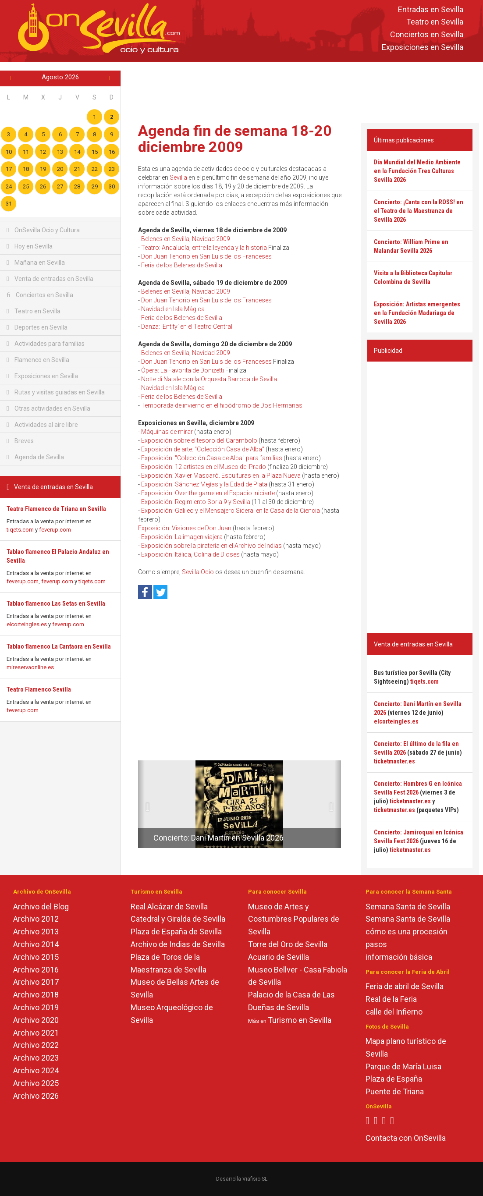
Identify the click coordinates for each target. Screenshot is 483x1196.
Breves (20, 440)
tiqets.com (20, 529)
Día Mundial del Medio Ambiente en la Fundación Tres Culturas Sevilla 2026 (417, 171)
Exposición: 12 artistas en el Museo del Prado (203, 466)
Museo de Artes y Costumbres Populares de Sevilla (293, 919)
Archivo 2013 (36, 931)
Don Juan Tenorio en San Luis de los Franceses (206, 256)
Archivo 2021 (36, 1032)
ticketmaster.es (394, 761)
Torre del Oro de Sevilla (287, 944)
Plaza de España (394, 1078)
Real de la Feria (391, 999)
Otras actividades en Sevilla (48, 408)
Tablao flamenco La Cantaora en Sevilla (59, 646)
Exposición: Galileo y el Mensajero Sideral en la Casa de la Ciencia (230, 510)
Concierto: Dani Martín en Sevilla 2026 (218, 837)
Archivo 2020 (36, 1020)
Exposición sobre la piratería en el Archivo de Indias (211, 545)
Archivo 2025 (36, 1083)
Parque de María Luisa (403, 1066)
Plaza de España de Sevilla (176, 931)
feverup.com (55, 529)
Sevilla (178, 177)
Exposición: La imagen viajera (182, 536)
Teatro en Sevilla (434, 22)
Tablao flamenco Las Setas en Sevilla (56, 603)
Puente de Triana (395, 1091)
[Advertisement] (302, 90)
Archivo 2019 (36, 1007)
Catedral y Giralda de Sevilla (178, 918)
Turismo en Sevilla (299, 1020)
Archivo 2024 (36, 1070)
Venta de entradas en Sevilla (50, 278)
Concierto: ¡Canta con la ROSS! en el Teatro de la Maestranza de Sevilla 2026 (418, 211)
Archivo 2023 (36, 1057)
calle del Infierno (394, 1011)
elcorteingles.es (27, 624)
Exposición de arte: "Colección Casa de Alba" (202, 449)
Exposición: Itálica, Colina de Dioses (190, 554)
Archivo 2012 (36, 918)
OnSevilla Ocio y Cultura (43, 230)
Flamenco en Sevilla (38, 359)
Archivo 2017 (36, 982)
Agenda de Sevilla (35, 457)
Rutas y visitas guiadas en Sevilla (56, 392)
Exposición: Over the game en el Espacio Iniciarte (208, 493)
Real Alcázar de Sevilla (169, 906)
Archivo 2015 (36, 957)
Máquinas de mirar (167, 431)
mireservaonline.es (30, 667)
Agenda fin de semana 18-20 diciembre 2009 (235, 139)
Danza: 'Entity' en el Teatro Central (186, 326)
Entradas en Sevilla (430, 9)
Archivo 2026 (36, 1095)
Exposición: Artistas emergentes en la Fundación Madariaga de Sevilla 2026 (417, 313)
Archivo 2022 (36, 1045)
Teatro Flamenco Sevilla (39, 689)
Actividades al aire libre (42, 424)
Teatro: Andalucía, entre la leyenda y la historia (204, 247)
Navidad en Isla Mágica (173, 308)
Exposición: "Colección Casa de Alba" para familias (211, 457)
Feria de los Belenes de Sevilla (181, 265)
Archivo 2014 (36, 944)
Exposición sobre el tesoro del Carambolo (199, 440)
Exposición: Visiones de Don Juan (184, 528)
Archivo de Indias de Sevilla (178, 944)
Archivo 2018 (36, 994)
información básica (399, 957)
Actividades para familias (46, 343)
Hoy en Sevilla (30, 246)
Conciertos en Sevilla (426, 34)
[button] (141, 804)
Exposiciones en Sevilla (422, 47)
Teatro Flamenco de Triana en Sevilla (56, 508)
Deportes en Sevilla (37, 327)
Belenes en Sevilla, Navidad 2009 (185, 238)
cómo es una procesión (406, 931)
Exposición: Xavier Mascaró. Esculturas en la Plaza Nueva (221, 475)
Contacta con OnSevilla (406, 1138)
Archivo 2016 (36, 969)
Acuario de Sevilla (278, 957)
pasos (376, 944)
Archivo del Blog (41, 906)
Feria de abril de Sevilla (405, 986)
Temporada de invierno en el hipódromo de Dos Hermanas (221, 405)
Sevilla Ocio (198, 571)
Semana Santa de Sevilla (408, 906)
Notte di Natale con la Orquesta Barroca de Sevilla (209, 379)
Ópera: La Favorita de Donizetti (182, 370)
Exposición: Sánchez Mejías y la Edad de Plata (204, 484)
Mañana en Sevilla (36, 262)
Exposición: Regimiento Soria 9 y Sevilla (195, 501)
